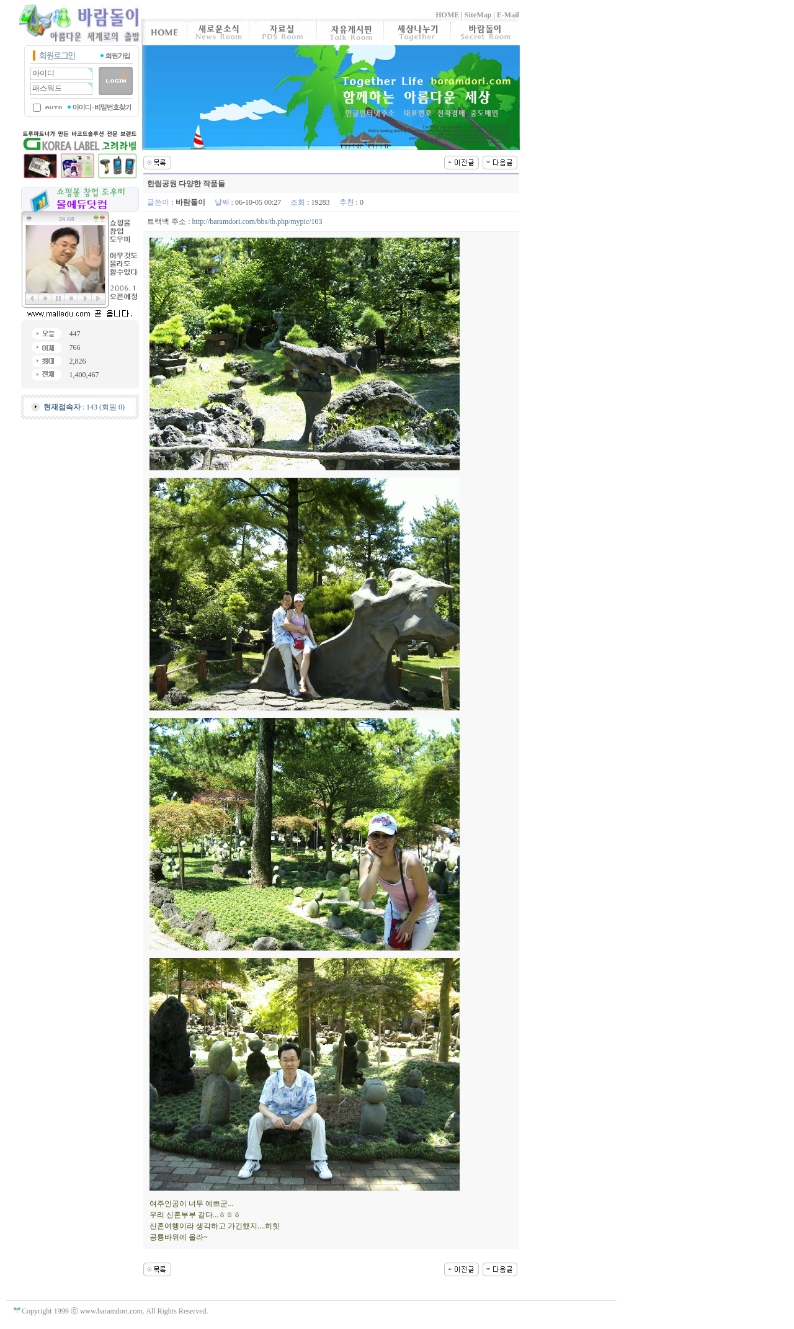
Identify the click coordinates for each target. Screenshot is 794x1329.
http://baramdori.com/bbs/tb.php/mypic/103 (257, 221)
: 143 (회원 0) (84, 407)
